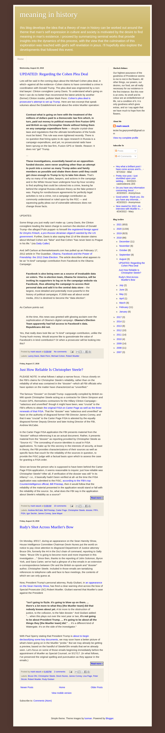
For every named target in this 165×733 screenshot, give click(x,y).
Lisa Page (87, 676)
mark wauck (122, 126)
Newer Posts (26, 687)
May (121, 294)
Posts (119, 151)
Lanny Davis (33, 356)
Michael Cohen (58, 356)
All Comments (123, 156)
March (122, 303)
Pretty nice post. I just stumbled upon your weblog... (127, 178)
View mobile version (62, 693)
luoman (88, 718)
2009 (119, 343)
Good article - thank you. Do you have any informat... (130, 198)
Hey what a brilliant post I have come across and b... (129, 167)
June (122, 289)
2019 (119, 233)
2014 (119, 321)
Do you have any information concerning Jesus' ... (130, 189)
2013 (119, 326)
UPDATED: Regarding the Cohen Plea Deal (54, 74)
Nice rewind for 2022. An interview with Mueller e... (128, 207)
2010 (119, 339)
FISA (23, 513)
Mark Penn (45, 356)
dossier (89, 510)
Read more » (97, 498)
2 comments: (60, 672)
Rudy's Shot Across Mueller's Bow (46, 527)
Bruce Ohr (32, 676)
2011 (119, 334)
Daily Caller (42, 243)
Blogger (109, 718)
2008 (119, 348)
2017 (119, 317)
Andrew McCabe (35, 510)
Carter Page (61, 510)
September (125, 254)
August (123, 259)
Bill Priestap (49, 510)
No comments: (61, 352)
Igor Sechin (32, 513)
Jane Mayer (57, 513)
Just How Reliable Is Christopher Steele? (51, 369)
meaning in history (49, 14)
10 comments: (60, 506)
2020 (119, 229)
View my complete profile (125, 138)
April (121, 298)
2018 (119, 237)
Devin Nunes (62, 676)
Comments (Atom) (43, 700)
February (124, 307)
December (124, 241)
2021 (119, 224)
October (123, 250)
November (124, 246)
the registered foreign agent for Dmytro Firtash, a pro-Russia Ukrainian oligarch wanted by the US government (59, 233)
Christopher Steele (76, 510)
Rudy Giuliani (48, 679)
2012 (119, 330)
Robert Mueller (72, 356)
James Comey (44, 513)
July (121, 285)
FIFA (95, 510)
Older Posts (97, 687)
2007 (119, 352)
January (123, 311)
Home (20, 59)
